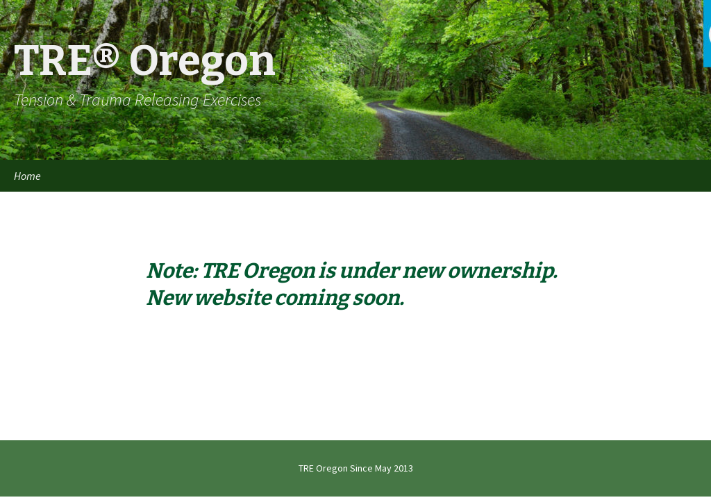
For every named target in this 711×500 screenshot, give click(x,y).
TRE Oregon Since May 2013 (356, 468)
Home (27, 176)
